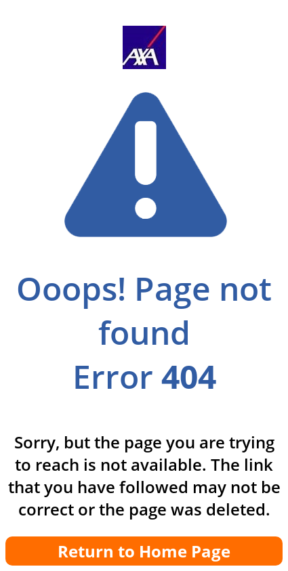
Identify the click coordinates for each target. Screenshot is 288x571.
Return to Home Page (144, 551)
